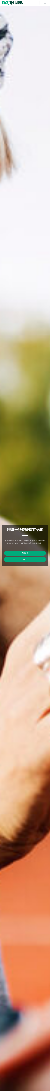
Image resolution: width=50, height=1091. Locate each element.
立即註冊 (25, 553)
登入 (25, 559)
